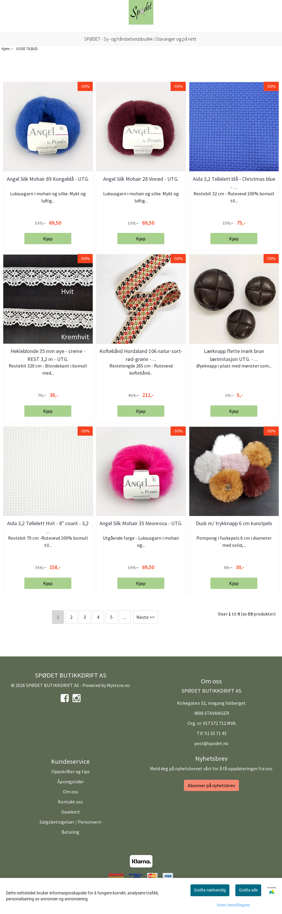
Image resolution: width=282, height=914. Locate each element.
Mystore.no (118, 685)
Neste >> (145, 617)
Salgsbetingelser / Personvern (70, 822)
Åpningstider (70, 781)
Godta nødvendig (210, 890)
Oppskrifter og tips (70, 771)
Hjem (5, 48)
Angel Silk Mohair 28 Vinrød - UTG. (141, 178)
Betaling (70, 832)
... (124, 617)
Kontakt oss (70, 802)
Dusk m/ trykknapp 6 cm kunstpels (234, 523)
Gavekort (70, 812)
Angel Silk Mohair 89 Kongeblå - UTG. (48, 178)
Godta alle (248, 890)
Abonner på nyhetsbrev (211, 785)
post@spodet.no (211, 743)
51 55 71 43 (215, 733)
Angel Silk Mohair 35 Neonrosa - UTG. (141, 523)
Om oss (70, 792)
